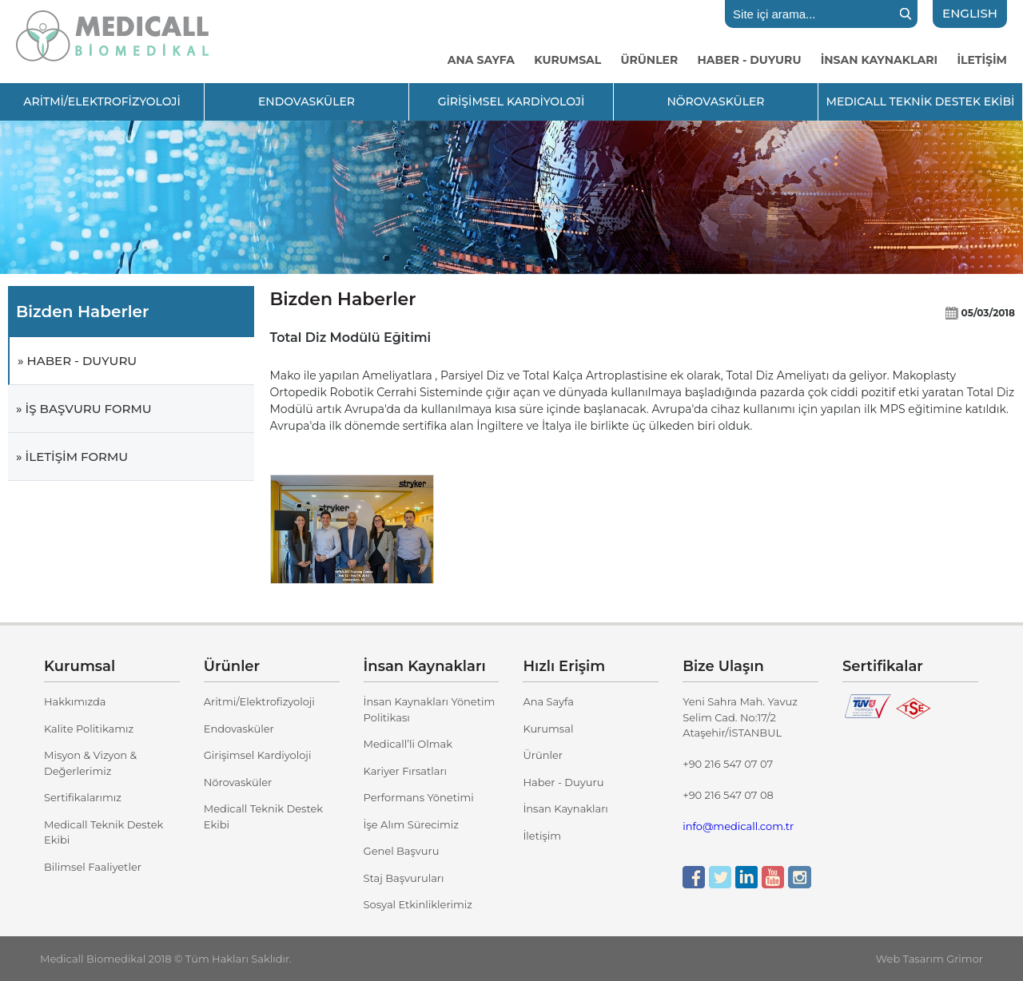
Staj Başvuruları (404, 878)
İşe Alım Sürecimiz (411, 824)
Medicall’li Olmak (408, 743)
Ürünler (543, 755)
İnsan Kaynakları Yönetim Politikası (430, 709)
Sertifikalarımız (82, 797)
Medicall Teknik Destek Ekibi (103, 832)
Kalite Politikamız (88, 728)
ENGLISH (969, 13)
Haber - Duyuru (563, 782)
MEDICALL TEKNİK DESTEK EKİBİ (920, 101)
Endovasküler (239, 728)
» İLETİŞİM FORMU (72, 456)
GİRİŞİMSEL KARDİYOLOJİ (511, 101)
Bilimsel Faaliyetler (92, 866)
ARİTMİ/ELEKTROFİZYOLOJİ (102, 101)
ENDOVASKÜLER (306, 101)
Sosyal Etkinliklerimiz (418, 904)
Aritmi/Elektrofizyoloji (259, 701)
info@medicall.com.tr (738, 826)
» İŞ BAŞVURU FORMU (84, 408)
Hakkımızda (75, 701)
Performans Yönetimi (419, 797)
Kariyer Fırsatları (405, 771)
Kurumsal (548, 728)
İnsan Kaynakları (565, 808)
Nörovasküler (238, 782)
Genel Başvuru (402, 850)
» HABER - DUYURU (77, 360)
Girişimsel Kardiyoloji (258, 755)
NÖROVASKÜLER (715, 101)
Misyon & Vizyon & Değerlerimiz (90, 763)
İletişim (542, 835)
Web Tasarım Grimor (929, 958)
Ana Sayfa (548, 701)
